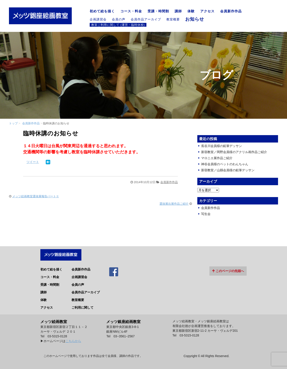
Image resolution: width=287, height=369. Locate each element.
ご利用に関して (82, 305)
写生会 (206, 214)
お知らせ (194, 19)
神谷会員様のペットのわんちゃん (224, 164)
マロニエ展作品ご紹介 (217, 158)
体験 (191, 11)
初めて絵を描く (102, 11)
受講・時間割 (158, 11)
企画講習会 (98, 19)
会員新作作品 (231, 11)
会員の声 (118, 19)
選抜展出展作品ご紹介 (174, 203)
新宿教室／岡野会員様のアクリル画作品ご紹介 (234, 152)
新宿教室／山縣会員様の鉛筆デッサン (227, 170)
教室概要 (173, 19)
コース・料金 (131, 11)
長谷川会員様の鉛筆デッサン (221, 146)
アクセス (207, 11)
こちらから (73, 339)
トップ (13, 123)
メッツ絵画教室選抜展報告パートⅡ (35, 196)
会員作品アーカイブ (146, 19)
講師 (178, 11)
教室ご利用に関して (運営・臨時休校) (118, 24)
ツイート (32, 162)
